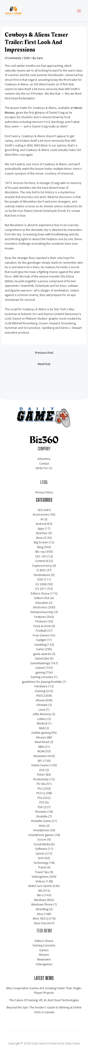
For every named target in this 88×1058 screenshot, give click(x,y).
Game (40, 649)
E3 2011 (41, 589)
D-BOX (41, 570)
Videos (40, 881)
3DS (40, 510)
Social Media (41, 844)
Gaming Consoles (44, 945)
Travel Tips (42, 872)
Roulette (42, 816)
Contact (44, 463)
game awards (42, 654)
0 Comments (13, 58)
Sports (40, 853)
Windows (40, 900)
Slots (42, 826)
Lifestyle (42, 705)
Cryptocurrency (42, 565)
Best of (41, 538)
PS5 (41, 802)
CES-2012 (42, 556)
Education (41, 603)
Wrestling (42, 909)
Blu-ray (40, 551)
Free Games (41, 635)
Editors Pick (42, 598)
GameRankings (40, 663)
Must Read (42, 742)
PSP (40, 807)
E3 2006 (41, 584)
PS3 (39, 793)
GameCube (42, 658)
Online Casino (40, 765)
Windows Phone (42, 904)
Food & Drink (42, 626)
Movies (41, 737)
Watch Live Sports (40, 886)
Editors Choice (40, 593)
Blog (40, 547)
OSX (42, 770)
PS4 (40, 798)
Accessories (41, 514)
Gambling (40, 644)
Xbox (40, 914)
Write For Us (44, 468)
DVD (27, 58)
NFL (40, 761)
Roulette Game (41, 821)
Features (40, 617)
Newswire (40, 756)
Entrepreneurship (42, 612)
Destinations (42, 575)
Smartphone (41, 830)
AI (42, 519)
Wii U (40, 895)
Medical (42, 723)
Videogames (40, 876)
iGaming (40, 691)
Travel (42, 867)
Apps (41, 528)
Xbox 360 (39, 918)
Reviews (41, 811)
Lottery (42, 719)
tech (41, 858)
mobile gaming (41, 733)
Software (41, 849)
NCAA (41, 751)
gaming (40, 672)
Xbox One (40, 923)
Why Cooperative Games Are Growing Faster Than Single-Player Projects (44, 990)
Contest (40, 561)
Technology (40, 863)
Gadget (41, 640)
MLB (42, 728)
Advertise (44, 459)
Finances (41, 621)
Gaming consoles (42, 677)
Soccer (41, 839)
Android (41, 524)
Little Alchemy (42, 714)
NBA (41, 747)
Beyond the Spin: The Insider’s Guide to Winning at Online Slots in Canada (44, 1009)
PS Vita (41, 784)
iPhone (40, 700)
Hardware (41, 686)
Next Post (44, 364)
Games (40, 668)
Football (41, 630)
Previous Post (44, 353)
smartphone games (41, 835)
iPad (39, 695)
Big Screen (41, 542)
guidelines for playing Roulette (42, 682)
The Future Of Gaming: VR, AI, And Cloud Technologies (44, 1000)
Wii (40, 890)
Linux (42, 709)
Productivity (41, 779)
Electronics (40, 607)
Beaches (42, 533)
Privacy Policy (44, 492)
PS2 (40, 788)
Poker (41, 774)
